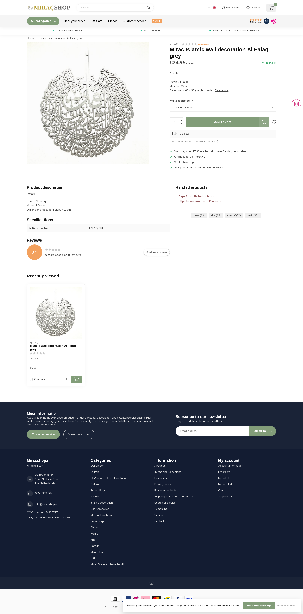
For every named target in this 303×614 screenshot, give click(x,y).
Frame (94, 533)
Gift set (95, 484)
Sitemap (159, 515)
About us (160, 466)
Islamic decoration (102, 503)
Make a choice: (181, 101)
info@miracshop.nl (46, 504)
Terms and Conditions (167, 472)
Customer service (134, 21)
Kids (93, 540)
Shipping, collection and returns (173, 496)
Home (30, 38)
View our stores (78, 434)
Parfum (95, 546)
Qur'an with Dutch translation (109, 478)
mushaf (234, 215)
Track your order (74, 21)
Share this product (207, 141)
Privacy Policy (162, 484)
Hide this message (259, 605)
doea (199, 215)
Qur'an (95, 472)
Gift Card (96, 21)
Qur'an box (97, 466)
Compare (39, 379)
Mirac (174, 44)
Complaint (160, 509)
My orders (224, 472)
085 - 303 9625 (44, 493)
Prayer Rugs (98, 490)
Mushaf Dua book (101, 515)
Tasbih (95, 496)
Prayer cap (97, 521)
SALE (157, 21)
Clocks (95, 527)
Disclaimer (160, 478)
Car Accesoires (100, 509)
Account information (230, 466)
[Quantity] (66, 379)
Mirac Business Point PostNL (108, 564)
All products (225, 496)
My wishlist (225, 484)
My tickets (224, 478)
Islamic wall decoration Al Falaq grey (61, 38)
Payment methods (165, 490)
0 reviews (203, 44)
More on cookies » (287, 605)
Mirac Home (98, 552)
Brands (112, 21)
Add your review (156, 252)
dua (216, 215)
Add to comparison (180, 141)
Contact (159, 521)
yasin (252, 215)
